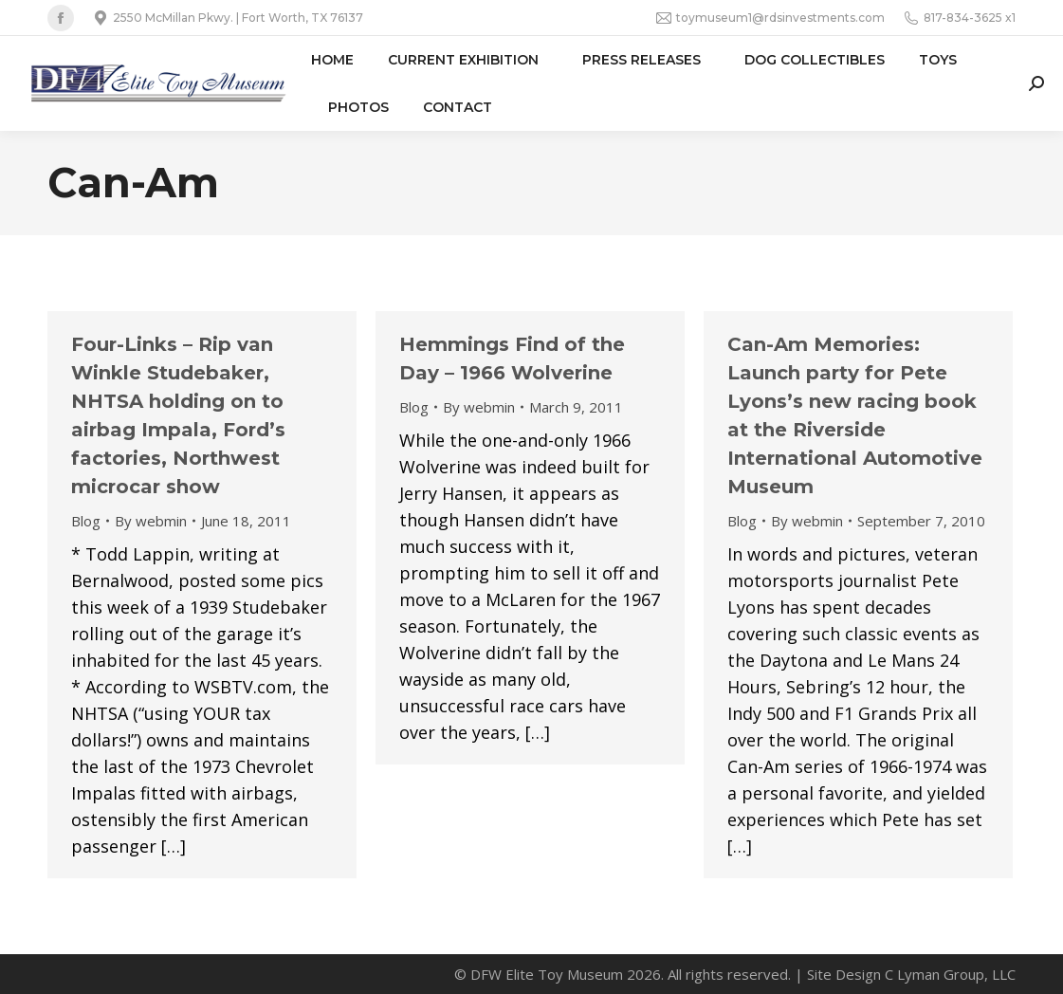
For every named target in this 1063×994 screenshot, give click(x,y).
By (151, 520)
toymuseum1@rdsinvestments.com (770, 18)
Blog (86, 520)
